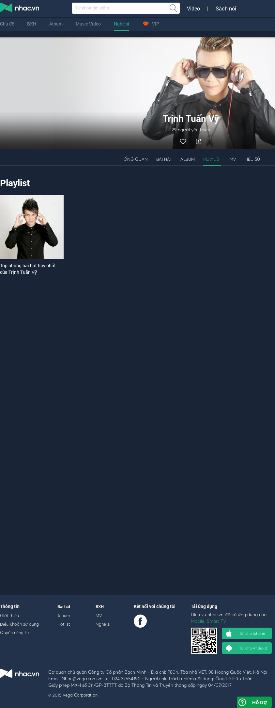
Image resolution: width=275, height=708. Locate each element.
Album (56, 24)
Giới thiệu (9, 615)
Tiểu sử (252, 159)
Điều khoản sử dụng (19, 624)
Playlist (212, 159)
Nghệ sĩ (121, 24)
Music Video (88, 24)
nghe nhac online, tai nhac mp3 (20, 9)
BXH (31, 24)
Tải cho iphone (245, 633)
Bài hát (164, 159)
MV (233, 159)
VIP (150, 23)
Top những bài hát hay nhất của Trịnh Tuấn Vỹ (28, 268)
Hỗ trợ (259, 702)
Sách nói (226, 8)
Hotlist (63, 624)
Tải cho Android (246, 648)
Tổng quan (135, 159)
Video (193, 8)
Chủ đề (7, 24)
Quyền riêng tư (14, 632)
